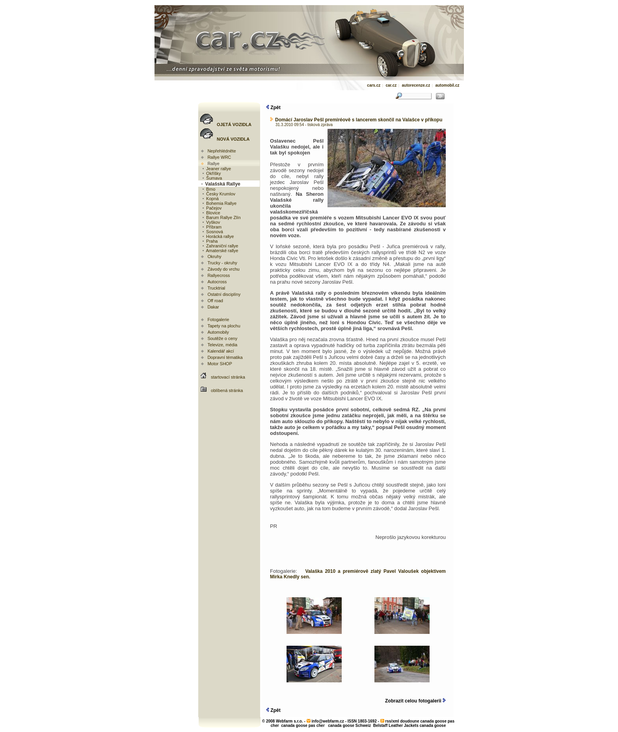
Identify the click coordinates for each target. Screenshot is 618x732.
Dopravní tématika (224, 357)
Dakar (213, 307)
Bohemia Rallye (218, 203)
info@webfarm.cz (327, 721)
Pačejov (211, 208)
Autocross (217, 281)
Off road (215, 300)
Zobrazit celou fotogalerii (415, 701)
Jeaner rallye (216, 168)
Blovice (210, 212)
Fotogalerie (218, 319)
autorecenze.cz (416, 85)
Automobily (218, 332)
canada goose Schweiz (349, 725)
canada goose (433, 725)
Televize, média (222, 344)
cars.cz (373, 85)
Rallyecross (218, 275)
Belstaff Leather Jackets (396, 725)
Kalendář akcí (220, 351)
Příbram (211, 227)
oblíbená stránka (227, 390)
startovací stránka (228, 377)
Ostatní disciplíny (223, 294)
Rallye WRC (219, 157)
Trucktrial (216, 288)
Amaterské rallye (219, 250)
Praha (209, 241)
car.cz (390, 85)
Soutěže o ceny (222, 338)
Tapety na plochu (223, 325)
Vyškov (210, 222)
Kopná (210, 198)
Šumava (211, 178)
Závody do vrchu (223, 269)
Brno (208, 189)
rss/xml (392, 721)
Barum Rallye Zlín (220, 217)
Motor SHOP (219, 363)
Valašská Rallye (220, 184)
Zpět (273, 107)
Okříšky (211, 173)
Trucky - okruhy (222, 262)
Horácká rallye (217, 236)
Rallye (213, 163)
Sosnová (212, 231)
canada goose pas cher (303, 725)
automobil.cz (447, 85)
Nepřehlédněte (221, 151)
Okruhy (214, 256)
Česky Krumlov (218, 193)
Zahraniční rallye (219, 245)
